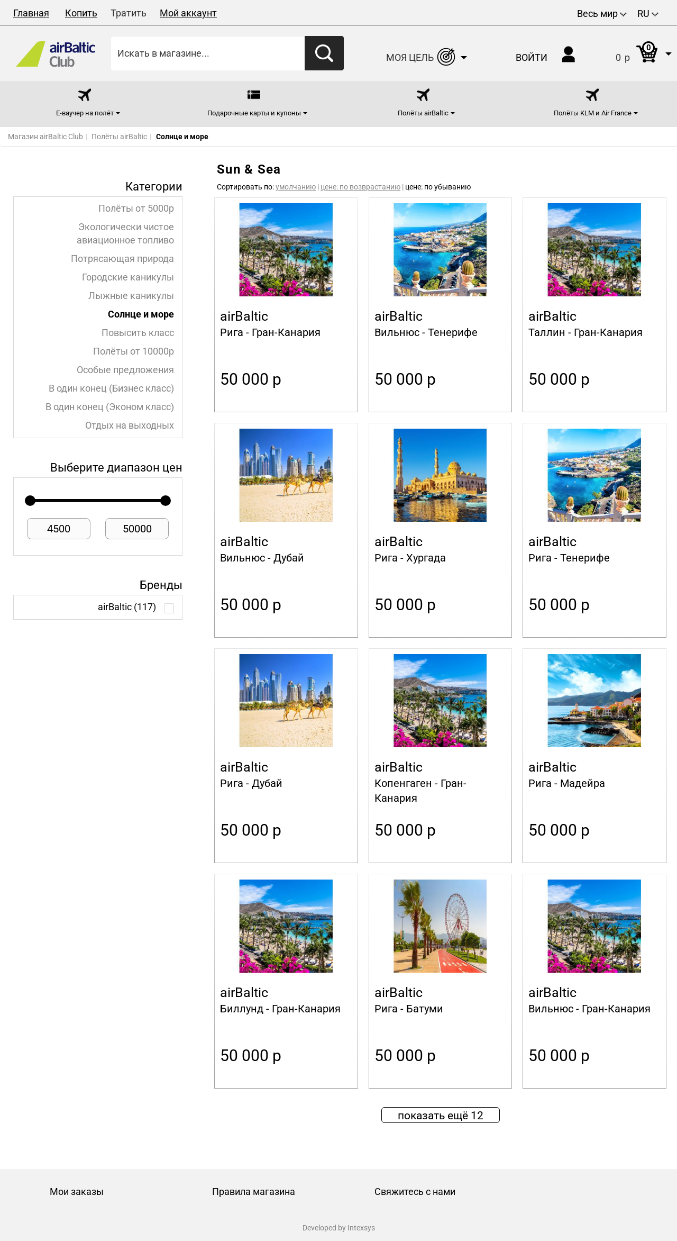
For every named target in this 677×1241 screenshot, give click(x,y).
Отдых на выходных (129, 425)
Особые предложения (125, 370)
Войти (531, 57)
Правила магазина (253, 1191)
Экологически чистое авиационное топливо (125, 234)
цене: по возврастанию (360, 187)
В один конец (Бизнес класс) (111, 388)
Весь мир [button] (602, 13)
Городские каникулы (128, 277)
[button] (633, 53)
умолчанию (296, 187)
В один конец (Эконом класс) (109, 407)
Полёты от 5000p (136, 208)
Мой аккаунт (188, 13)
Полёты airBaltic (119, 136)
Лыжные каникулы (131, 296)
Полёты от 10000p (133, 351)
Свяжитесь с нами (414, 1191)
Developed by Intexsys (339, 1228)
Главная (31, 13)
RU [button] (647, 13)
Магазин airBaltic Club (45, 136)
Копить (81, 13)
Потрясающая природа (122, 258)
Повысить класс (138, 333)
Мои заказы (77, 1191)
